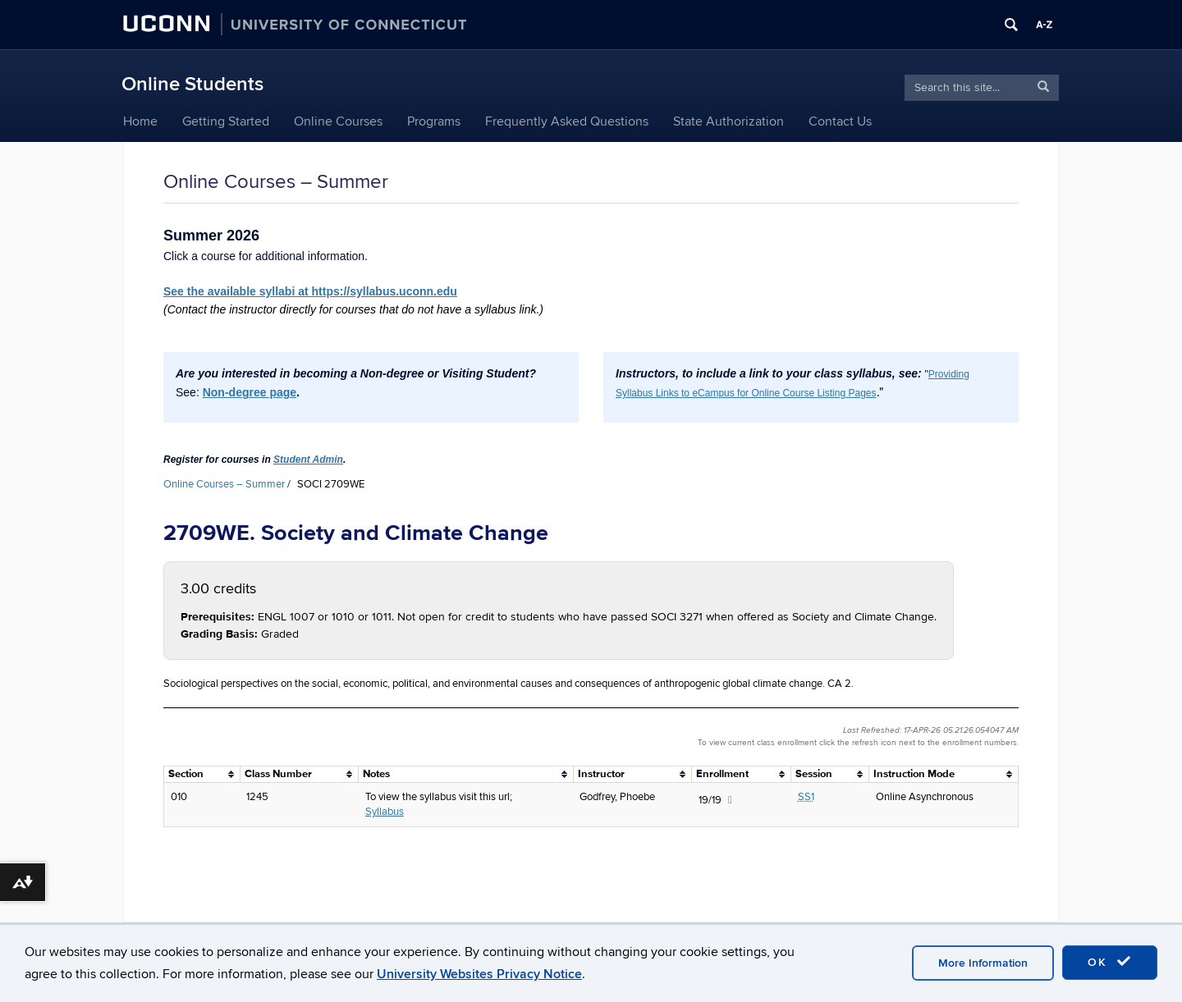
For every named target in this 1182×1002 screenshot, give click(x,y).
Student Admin (308, 459)
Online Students (192, 84)
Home (140, 121)
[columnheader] (202, 774)
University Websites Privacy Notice (479, 974)
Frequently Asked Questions (566, 121)
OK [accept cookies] (1110, 961)
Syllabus (384, 811)
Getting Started (225, 121)
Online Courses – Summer (224, 484)
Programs (433, 121)
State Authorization (728, 121)
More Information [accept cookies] (983, 963)
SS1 (806, 796)
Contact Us (840, 121)
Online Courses (338, 121)
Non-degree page (249, 392)
